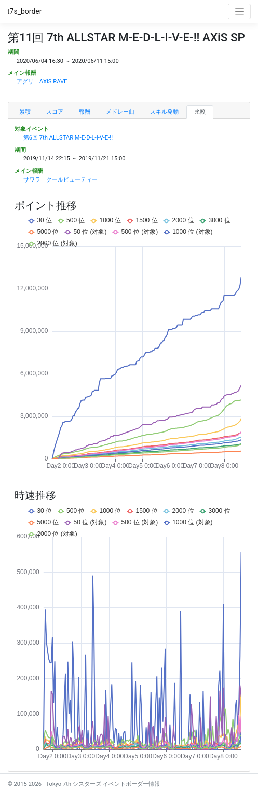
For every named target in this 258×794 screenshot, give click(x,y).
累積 (25, 111)
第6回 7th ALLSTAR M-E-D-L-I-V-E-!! (68, 137)
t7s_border (24, 11)
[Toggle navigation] (239, 11)
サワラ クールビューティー (60, 179)
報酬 (84, 111)
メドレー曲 (120, 111)
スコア (54, 111)
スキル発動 (164, 111)
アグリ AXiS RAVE (42, 81)
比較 (200, 111)
